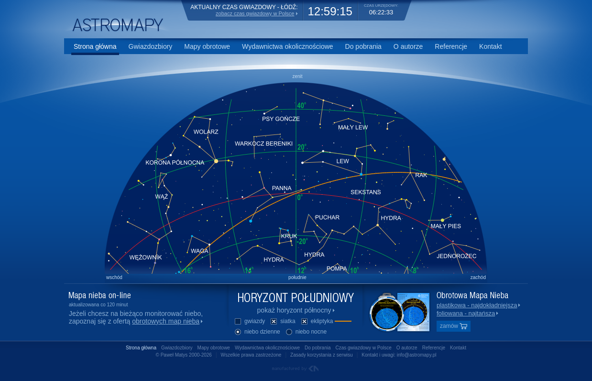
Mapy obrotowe (207, 46)
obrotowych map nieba (165, 321)
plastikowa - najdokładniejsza (477, 305)
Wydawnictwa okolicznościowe (287, 46)
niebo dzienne (257, 332)
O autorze (408, 46)
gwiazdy (249, 322)
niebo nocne (306, 332)
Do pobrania (363, 46)
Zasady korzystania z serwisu (321, 355)
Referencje (451, 46)
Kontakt (490, 46)
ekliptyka (325, 322)
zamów (453, 326)
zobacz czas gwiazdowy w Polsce (255, 13)
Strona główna (95, 46)
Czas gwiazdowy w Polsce (364, 347)
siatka (282, 322)
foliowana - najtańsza (466, 313)
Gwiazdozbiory (151, 46)
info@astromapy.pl (417, 355)
